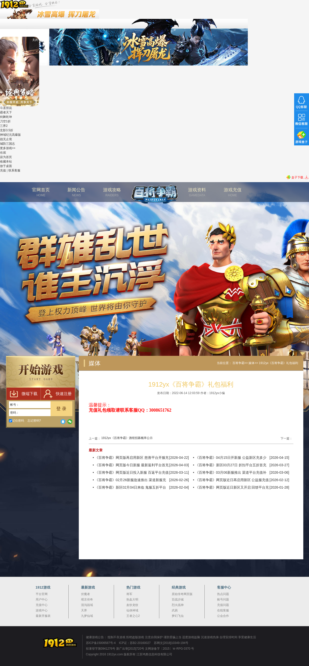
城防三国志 (7, 143)
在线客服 (223, 610)
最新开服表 (43, 616)
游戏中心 (42, 610)
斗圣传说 (6, 108)
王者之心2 (133, 616)
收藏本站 (6, 161)
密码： (14, 412)
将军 (129, 594)
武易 (175, 610)
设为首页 (6, 157)
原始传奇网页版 (182, 594)
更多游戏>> (7, 148)
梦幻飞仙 (178, 616)
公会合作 (223, 616)
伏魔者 (85, 594)
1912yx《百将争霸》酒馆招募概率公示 (127, 437)
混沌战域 (87, 605)
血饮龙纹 (132, 605)
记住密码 (16, 420)
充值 (3, 170)
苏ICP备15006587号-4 (101, 643)
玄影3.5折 (6, 130)
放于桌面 (6, 166)
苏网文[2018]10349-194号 (171, 643)
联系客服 (14, 170)
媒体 (251, 363)
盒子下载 (297, 177)
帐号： (14, 404)
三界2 (4, 126)
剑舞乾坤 (6, 117)
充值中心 (42, 605)
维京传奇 (87, 599)
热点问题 (223, 594)
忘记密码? (34, 420)
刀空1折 (5, 121)
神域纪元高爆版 (10, 134)
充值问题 (223, 605)
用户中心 (42, 599)
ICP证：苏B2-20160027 (135, 643)
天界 (84, 610)
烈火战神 (178, 605)
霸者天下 (6, 112)
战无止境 (6, 139)
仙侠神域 (132, 610)
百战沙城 (178, 599)
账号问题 (223, 599)
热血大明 (132, 599)
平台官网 (42, 594)
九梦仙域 (87, 616)
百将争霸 (238, 363)
